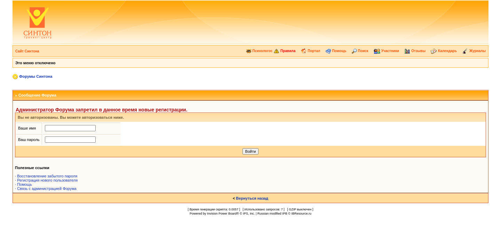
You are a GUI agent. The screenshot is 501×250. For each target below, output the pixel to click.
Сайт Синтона (27, 51)
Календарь (444, 51)
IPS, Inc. (249, 213)
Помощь (336, 51)
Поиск (360, 51)
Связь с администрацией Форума (47, 188)
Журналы (474, 51)
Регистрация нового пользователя (47, 180)
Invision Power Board (222, 213)
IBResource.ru (301, 213)
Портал (310, 51)
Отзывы (415, 51)
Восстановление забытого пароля (47, 176)
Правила (284, 51)
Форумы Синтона (35, 76)
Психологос (259, 51)
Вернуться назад (252, 198)
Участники (386, 51)
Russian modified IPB (272, 213)
